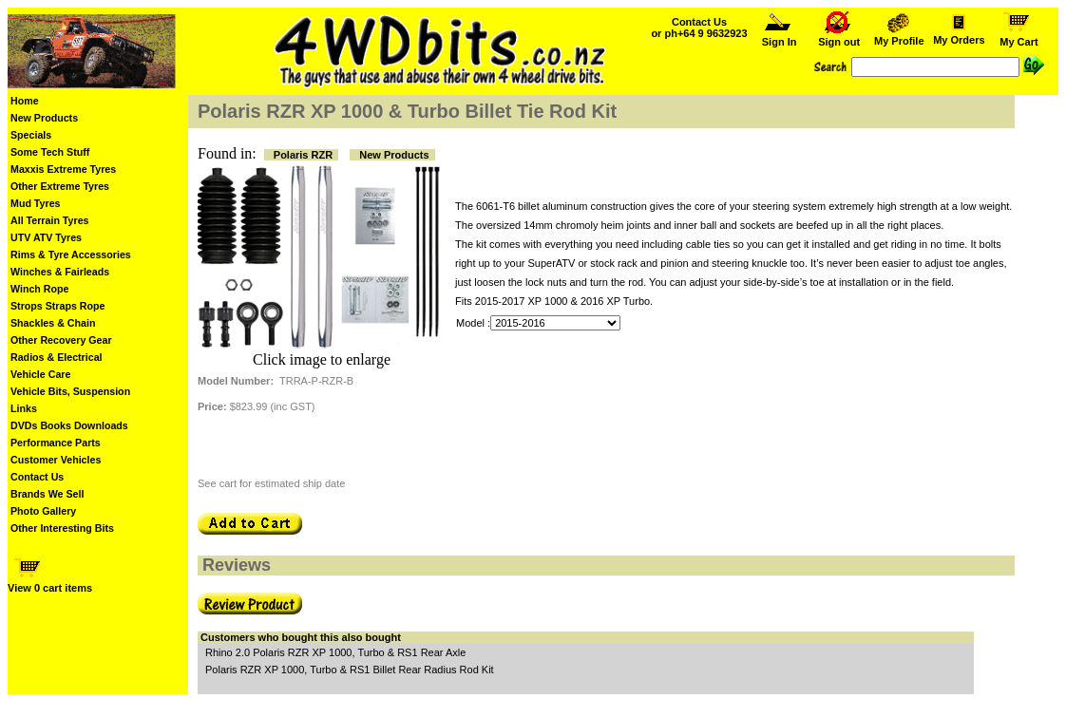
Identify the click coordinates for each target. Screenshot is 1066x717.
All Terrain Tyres (49, 220)
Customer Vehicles (55, 459)
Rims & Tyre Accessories (70, 254)
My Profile (899, 36)
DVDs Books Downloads (69, 425)
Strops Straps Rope (57, 305)
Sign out (839, 37)
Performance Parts (55, 442)
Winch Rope (39, 288)
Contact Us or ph (699, 27)
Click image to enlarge (321, 359)
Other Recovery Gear (61, 340)
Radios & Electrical (56, 357)
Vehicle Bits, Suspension (70, 391)
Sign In (779, 37)
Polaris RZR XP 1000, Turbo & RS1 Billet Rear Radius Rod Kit (349, 669)
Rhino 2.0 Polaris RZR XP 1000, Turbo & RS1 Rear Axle (335, 652)
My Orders (959, 35)
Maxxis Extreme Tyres (63, 169)
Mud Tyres (35, 203)
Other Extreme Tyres (59, 186)
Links (23, 408)
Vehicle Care (40, 374)
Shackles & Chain (52, 323)
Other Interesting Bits (62, 528)
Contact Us (37, 476)
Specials (30, 135)
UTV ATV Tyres (46, 237)
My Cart (1018, 37)
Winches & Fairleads (59, 271)
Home (24, 100)
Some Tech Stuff (49, 152)
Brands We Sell (47, 494)
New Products (44, 117)
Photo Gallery (43, 511)
